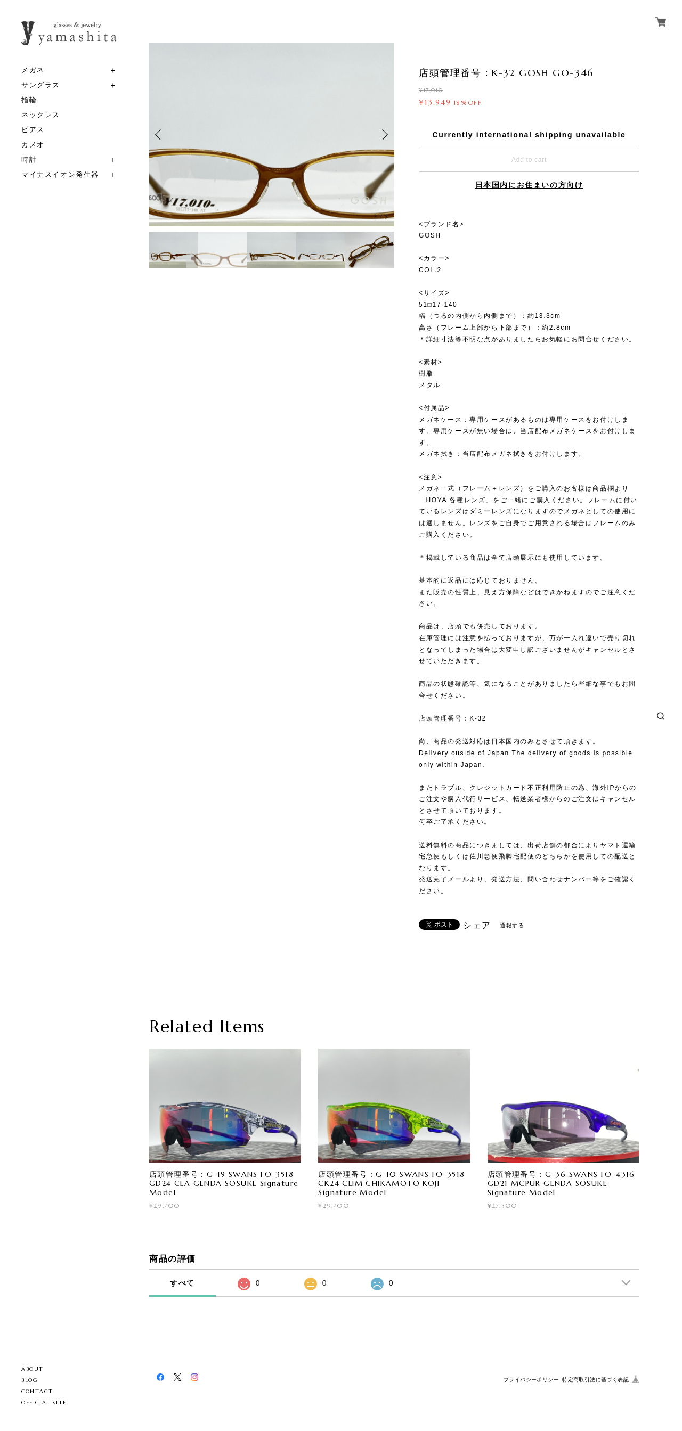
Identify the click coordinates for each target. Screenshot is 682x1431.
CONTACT (37, 1391)
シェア (477, 925)
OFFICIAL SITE (44, 1402)
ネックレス (40, 114)
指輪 (29, 99)
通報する (512, 925)
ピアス (33, 129)
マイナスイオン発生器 (60, 174)
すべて (182, 1283)
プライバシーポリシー (531, 1380)
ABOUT (32, 1368)
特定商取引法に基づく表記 (595, 1380)
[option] (271, 134)
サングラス (40, 84)
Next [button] (383, 134)
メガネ (33, 70)
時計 (29, 159)
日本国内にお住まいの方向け (529, 185)
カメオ (33, 144)
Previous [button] (159, 134)
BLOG (29, 1380)
